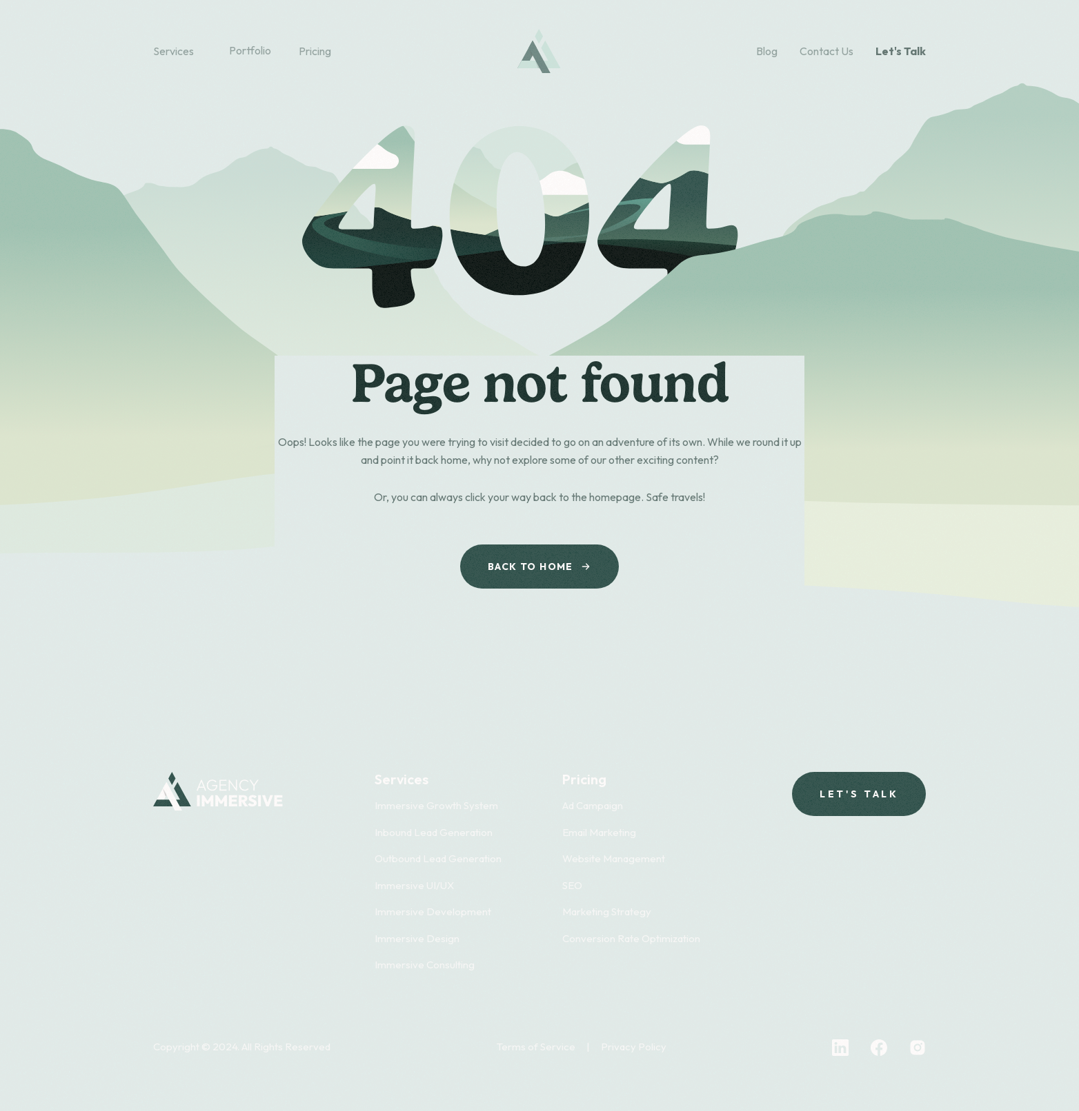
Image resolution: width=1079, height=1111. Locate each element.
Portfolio (250, 50)
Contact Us (826, 51)
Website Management (613, 858)
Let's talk (859, 794)
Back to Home (539, 566)
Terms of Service (536, 1046)
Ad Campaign (592, 805)
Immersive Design (417, 938)
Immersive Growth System (436, 805)
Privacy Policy (633, 1046)
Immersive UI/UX (414, 885)
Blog (767, 51)
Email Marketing (599, 832)
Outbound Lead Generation (438, 858)
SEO (572, 885)
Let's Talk (900, 51)
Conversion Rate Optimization (631, 938)
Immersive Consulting (425, 964)
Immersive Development (433, 911)
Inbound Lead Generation (434, 832)
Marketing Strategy (606, 911)
